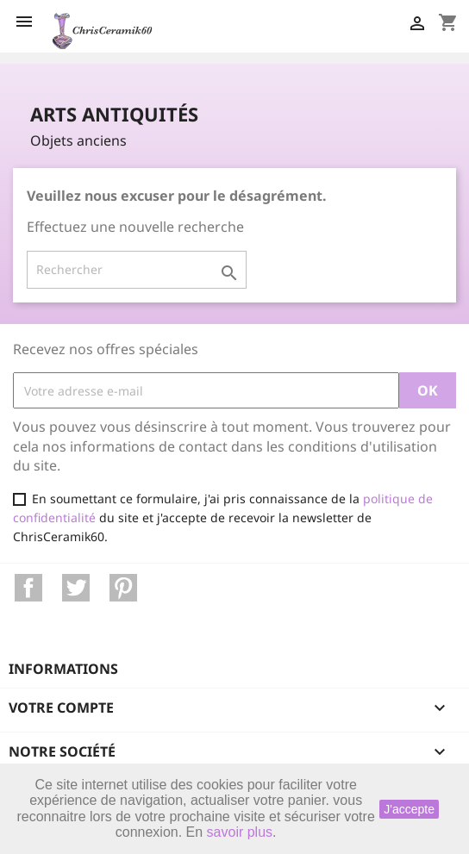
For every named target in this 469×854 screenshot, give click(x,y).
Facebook (28, 588)
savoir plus (239, 832)
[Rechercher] (137, 270)
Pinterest (123, 588)
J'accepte (409, 809)
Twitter (76, 588)
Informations (63, 668)
